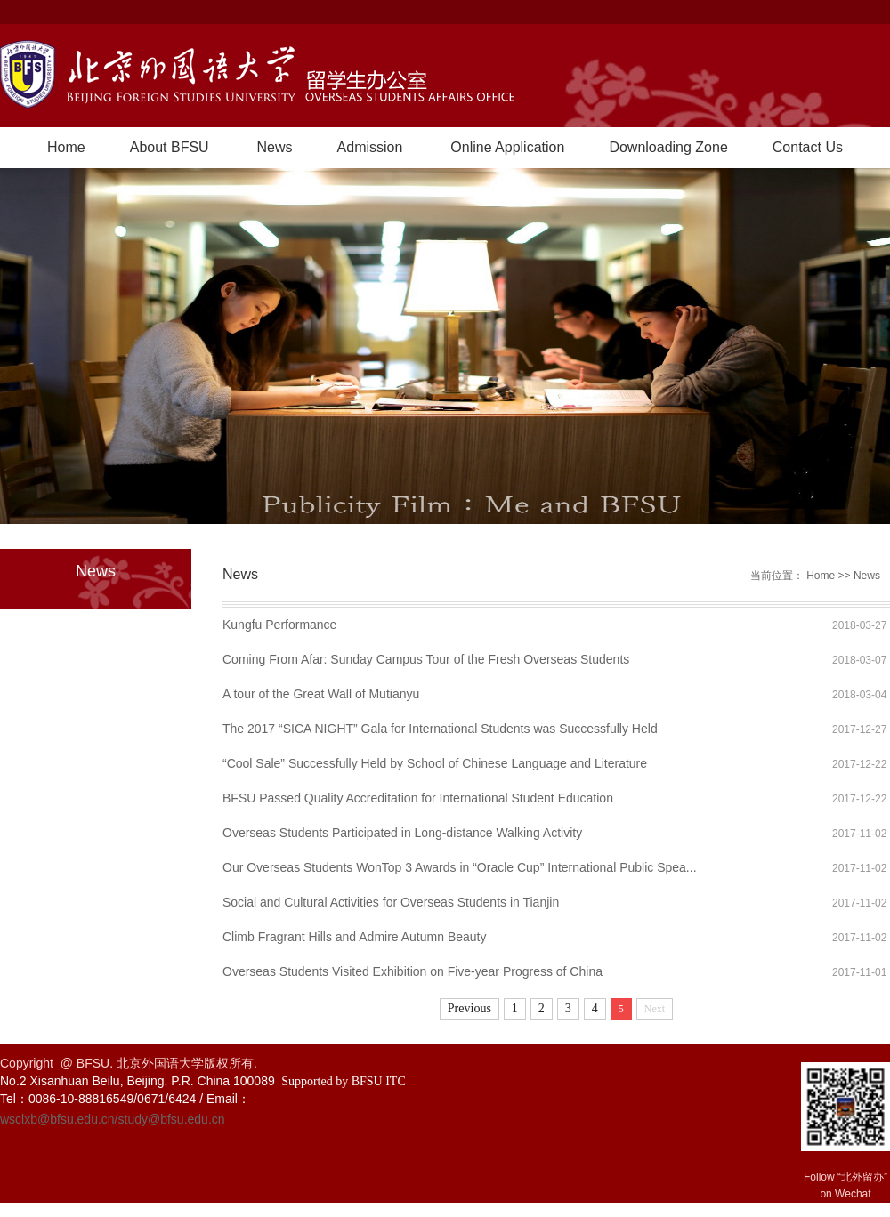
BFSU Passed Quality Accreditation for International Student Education (417, 798)
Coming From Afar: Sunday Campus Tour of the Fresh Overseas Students (425, 659)
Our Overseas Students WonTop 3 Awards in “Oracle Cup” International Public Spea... (459, 867)
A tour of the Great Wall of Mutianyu (320, 694)
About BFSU (169, 147)
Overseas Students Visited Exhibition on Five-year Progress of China (412, 971)
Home (66, 147)
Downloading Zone (668, 147)
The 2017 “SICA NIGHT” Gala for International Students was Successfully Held (440, 728)
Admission (370, 147)
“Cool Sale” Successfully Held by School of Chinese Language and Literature (434, 763)
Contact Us (808, 147)
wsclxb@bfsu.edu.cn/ (59, 1119)
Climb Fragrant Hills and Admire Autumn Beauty (354, 937)
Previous (469, 1008)
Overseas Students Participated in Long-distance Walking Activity (402, 833)
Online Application (507, 147)
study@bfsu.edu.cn (171, 1119)
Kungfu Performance (279, 624)
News (275, 147)
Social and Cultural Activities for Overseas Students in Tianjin (390, 902)
